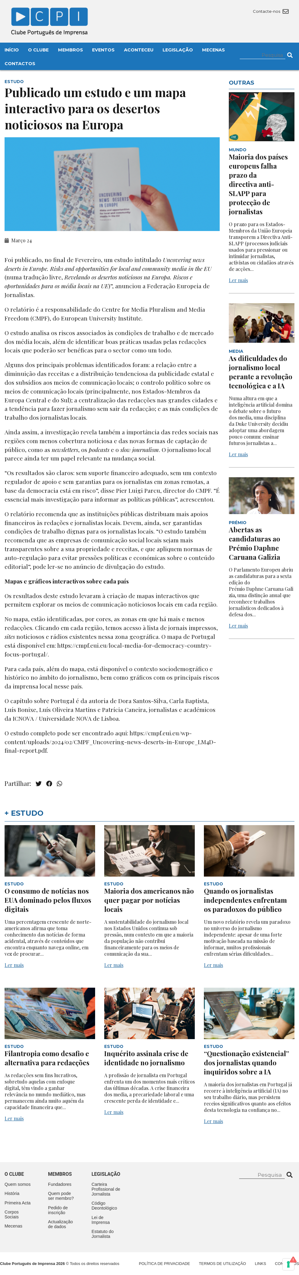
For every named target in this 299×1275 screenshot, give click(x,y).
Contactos (20, 63)
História (12, 1193)
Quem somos (18, 1184)
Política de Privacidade (164, 1263)
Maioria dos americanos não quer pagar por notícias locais (149, 900)
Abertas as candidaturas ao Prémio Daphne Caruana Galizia (254, 543)
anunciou (128, 286)
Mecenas (213, 50)
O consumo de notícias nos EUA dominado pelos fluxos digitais (48, 900)
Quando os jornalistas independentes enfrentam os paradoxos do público (245, 900)
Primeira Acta (18, 1202)
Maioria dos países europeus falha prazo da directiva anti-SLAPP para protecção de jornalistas (258, 184)
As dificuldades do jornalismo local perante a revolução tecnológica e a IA (260, 372)
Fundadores (59, 1184)
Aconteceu (138, 50)
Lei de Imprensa (100, 1220)
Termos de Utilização (222, 1263)
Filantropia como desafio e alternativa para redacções (47, 1058)
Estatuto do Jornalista (102, 1234)
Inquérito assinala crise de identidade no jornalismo (146, 1058)
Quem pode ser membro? (61, 1196)
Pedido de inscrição (58, 1210)
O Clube (38, 50)
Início (12, 50)
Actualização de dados (60, 1224)
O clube (14, 1174)
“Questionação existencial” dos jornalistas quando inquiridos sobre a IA (246, 1062)
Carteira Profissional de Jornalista (105, 1189)
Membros (70, 50)
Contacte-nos (270, 11)
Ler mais (238, 280)
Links (260, 1263)
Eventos (103, 50)
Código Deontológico (104, 1205)
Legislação (178, 50)
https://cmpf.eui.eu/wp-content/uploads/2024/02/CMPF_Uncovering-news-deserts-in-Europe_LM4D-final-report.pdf (110, 742)
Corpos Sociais (12, 1214)
